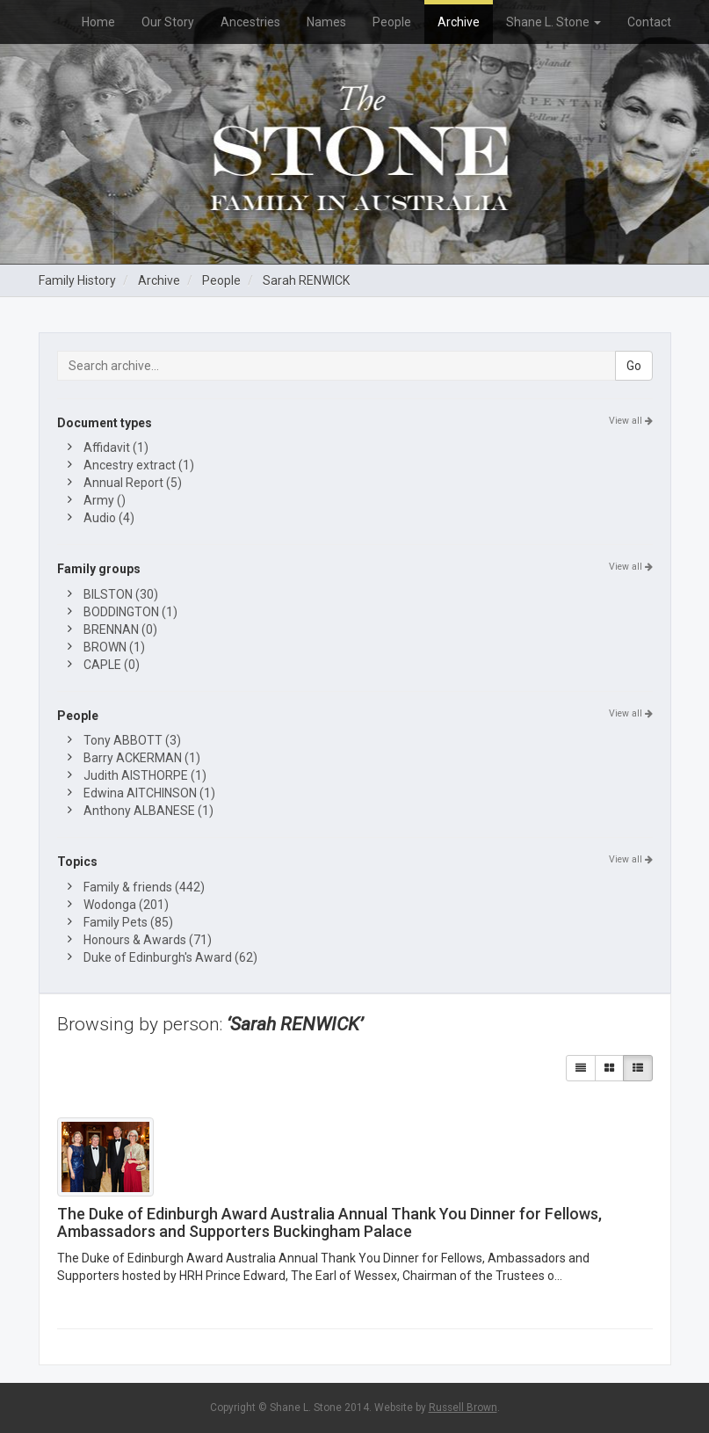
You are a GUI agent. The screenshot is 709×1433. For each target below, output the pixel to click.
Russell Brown (463, 1407)
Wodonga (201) (126, 905)
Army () (104, 500)
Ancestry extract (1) (138, 465)
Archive (459, 22)
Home (98, 22)
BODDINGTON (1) (130, 612)
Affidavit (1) (115, 447)
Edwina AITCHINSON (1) (149, 793)
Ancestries (250, 22)
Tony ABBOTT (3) (132, 740)
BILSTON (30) (120, 594)
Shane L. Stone (553, 22)
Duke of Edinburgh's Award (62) (170, 957)
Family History (77, 280)
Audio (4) (108, 518)
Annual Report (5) (132, 483)
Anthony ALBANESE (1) (148, 811)
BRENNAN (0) (120, 629)
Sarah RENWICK (306, 280)
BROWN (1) (114, 647)
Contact (649, 22)
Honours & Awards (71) (147, 940)
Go (633, 366)
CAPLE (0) (111, 665)
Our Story (167, 22)
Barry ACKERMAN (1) (141, 758)
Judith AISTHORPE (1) (144, 775)
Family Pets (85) (128, 922)
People (392, 22)
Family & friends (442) (144, 887)
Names (326, 22)
